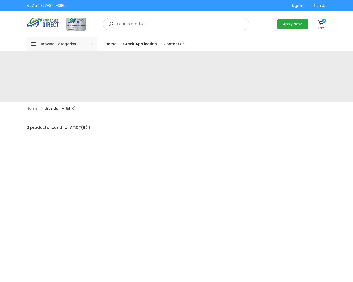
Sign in (297, 5)
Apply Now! (292, 23)
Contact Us (174, 43)
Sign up (319, 5)
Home (111, 43)
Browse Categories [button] (67, 43)
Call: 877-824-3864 (47, 5)
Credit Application (140, 43)
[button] (321, 24)
